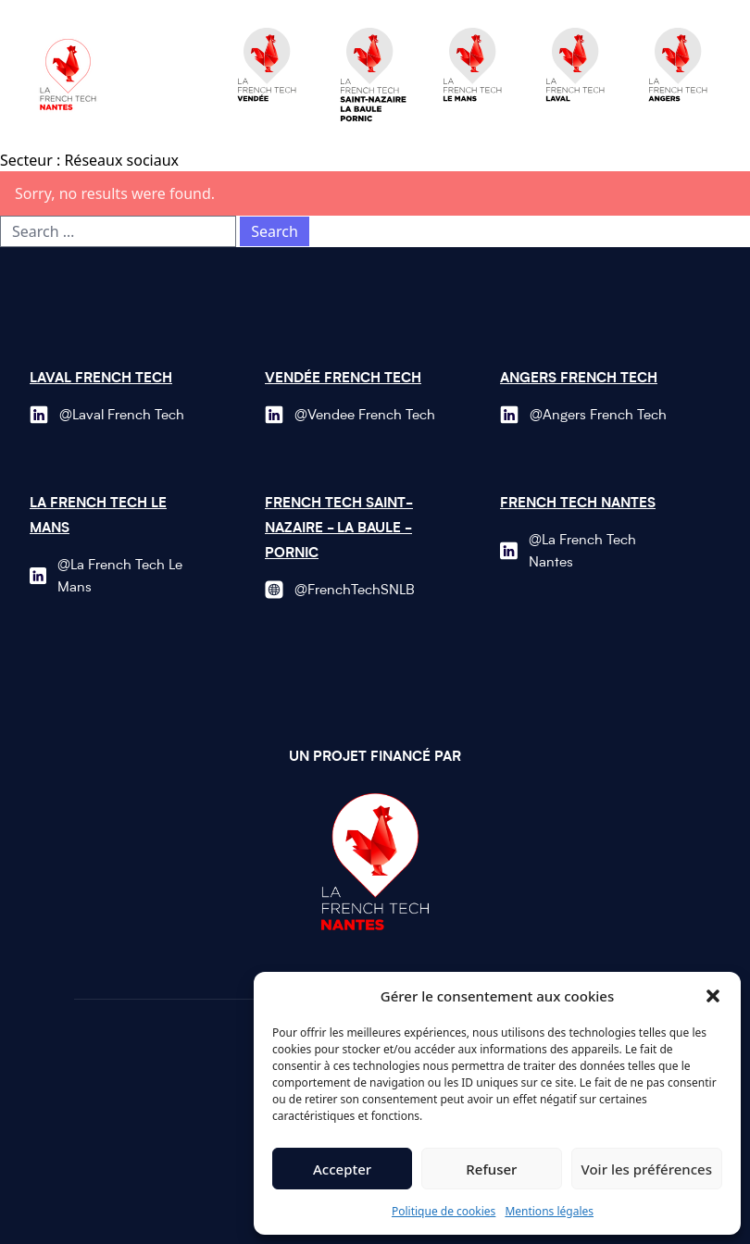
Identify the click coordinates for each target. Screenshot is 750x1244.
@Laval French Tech (121, 416)
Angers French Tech (578, 379)
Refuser (491, 1169)
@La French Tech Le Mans (119, 577)
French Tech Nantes (578, 504)
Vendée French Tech (343, 379)
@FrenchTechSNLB (354, 591)
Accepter (342, 1169)
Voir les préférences (646, 1169)
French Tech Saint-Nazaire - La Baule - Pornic (339, 529)
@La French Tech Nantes (582, 552)
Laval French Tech (101, 379)
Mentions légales (549, 1211)
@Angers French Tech (598, 416)
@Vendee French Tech (364, 416)
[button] (713, 996)
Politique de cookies (443, 1211)
